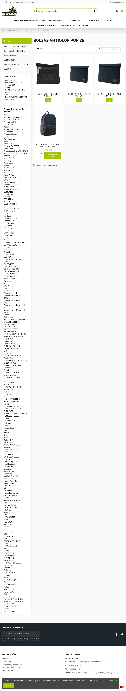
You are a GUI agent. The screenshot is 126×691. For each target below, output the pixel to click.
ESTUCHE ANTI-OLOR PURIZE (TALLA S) (79, 95)
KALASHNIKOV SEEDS (12, 445)
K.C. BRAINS (8, 442)
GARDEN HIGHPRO (11, 344)
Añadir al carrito (52, 155)
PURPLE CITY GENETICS (13, 599)
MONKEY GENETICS (12, 500)
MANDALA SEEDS (11, 476)
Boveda (7, 197)
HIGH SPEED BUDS (11, 402)
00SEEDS (7, 115)
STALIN (8, 88)
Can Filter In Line (10, 218)
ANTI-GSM (9, 100)
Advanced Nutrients (11, 132)
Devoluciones (21, 2)
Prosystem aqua (10, 580)
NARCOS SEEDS (10, 517)
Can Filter (7, 216)
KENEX (6, 452)
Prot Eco (7, 582)
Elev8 (6, 288)
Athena (6, 165)
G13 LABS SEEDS (10, 341)
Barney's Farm (9, 175)
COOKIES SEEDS (10, 245)
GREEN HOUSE (10, 363)
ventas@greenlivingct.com (78, 669)
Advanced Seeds (10, 134)
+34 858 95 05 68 (74, 665)
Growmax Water (10, 375)
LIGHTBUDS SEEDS (11, 457)
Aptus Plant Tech (10, 158)
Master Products (10, 481)
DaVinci (7, 252)
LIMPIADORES (10, 80)
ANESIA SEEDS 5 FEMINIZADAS (16, 153)
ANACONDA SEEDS (11, 146)
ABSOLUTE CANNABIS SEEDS (15, 117)
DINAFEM (7, 262)
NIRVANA (7, 527)
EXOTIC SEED (9, 324)
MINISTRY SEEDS (10, 495)
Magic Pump (9, 471)
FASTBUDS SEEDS (11, 329)
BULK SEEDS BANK (11, 209)
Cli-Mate (7, 238)
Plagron (7, 568)
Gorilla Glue (8, 358)
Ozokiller (7, 544)
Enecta (6, 315)
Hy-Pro (6, 418)
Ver (48, 100)
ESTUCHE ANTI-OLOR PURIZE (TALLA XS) (48, 95)
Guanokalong (9, 382)
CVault (6, 250)
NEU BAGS (8, 522)
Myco (6, 512)
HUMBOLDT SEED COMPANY (15, 414)
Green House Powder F (13, 365)
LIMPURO (7, 459)
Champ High (9, 233)
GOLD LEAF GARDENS (13, 356)
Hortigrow (8, 404)
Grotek (6, 370)
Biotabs (7, 185)
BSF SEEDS (8, 199)
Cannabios (8, 226)
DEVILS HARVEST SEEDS (13, 259)
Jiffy (5, 435)
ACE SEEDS (8, 124)
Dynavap (7, 281)
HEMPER (7, 392)
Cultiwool (7, 247)
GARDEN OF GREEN (12, 346)
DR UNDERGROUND (12, 271)
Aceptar (9, 685)
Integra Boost (9, 428)
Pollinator (7, 570)
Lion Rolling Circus (11, 462)
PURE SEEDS (9, 592)
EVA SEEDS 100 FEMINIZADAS (16, 320)
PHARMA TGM (9, 558)
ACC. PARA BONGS (11, 120)
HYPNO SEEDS (9, 421)
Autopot (7, 170)
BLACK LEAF (9, 187)
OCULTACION (9, 77)
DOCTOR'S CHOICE (11, 269)
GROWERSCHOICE (11, 373)
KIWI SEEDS (8, 455)
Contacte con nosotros (12, 668)
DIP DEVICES (9, 264)
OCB (5, 534)
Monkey (7, 498)
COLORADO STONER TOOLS (15, 242)
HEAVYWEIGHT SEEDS (13, 387)
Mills (5, 488)
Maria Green (8, 479)
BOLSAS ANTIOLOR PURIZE (16, 97)
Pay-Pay (7, 551)
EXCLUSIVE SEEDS (11, 322)
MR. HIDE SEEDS (10, 508)
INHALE (7, 426)
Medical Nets (9, 483)
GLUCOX (7, 353)
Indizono (7, 423)
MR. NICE (7, 510)
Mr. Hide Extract (10, 505)
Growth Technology (12, 377)
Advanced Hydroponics (13, 129)
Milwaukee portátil (11, 493)
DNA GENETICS (10, 267)
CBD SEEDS (8, 230)
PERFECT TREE (10, 553)
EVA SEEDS (8, 317)
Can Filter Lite (9, 221)
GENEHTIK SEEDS (11, 349)
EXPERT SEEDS (10, 327)
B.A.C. (6, 173)
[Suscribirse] (37, 634)
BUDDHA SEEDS (10, 204)
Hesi (5, 397)
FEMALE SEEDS (10, 332)
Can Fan (7, 214)
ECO (5, 284)
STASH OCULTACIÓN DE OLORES (15, 91)
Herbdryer (8, 394)
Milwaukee (8, 491)
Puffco (6, 587)
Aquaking (7, 161)
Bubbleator (8, 202)
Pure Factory (9, 589)
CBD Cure (8, 228)
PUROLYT (7, 597)
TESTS (7, 95)
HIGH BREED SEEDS (12, 399)
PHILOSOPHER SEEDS (12, 563)
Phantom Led (9, 556)
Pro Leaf (7, 575)
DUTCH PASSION (10, 274)
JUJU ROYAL (9, 440)
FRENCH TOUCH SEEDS (13, 337)
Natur (6, 520)
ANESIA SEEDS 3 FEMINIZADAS (16, 151)
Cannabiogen (9, 223)
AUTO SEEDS (9, 168)
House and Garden (11, 406)
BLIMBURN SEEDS (11, 189)
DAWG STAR (9, 254)
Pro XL (6, 577)
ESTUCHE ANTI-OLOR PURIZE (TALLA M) (109, 95)
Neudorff (7, 524)
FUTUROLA (8, 339)
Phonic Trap (8, 565)
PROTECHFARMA (10, 585)
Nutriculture (8, 532)
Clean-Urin (8, 235)
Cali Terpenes (9, 211)
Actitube (7, 127)
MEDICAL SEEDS (10, 486)
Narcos (6, 515)
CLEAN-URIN (10, 85)
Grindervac (8, 368)
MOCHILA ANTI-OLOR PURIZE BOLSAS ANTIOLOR (48, 146)
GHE (5, 351)
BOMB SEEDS (9, 192)
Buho (6, 206)
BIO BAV (7, 180)
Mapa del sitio (8, 671)
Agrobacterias (9, 139)
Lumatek (7, 469)
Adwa (6, 136)
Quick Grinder (9, 611)
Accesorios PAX (10, 122)
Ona (5, 539)
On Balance (8, 536)
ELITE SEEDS (9, 291)
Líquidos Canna (10, 464)
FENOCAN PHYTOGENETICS (15, 334)
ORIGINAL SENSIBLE (12, 541)
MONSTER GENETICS (12, 503)
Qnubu (6, 609)
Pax (5, 548)
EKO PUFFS (8, 286)
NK (5, 529)
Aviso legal (31, 2)
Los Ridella (8, 467)
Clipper (7, 240)
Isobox (6, 433)
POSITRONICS (9, 573)
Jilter (6, 438)
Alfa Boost (8, 144)
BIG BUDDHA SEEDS (12, 177)
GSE (5, 380)
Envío (12, 2)
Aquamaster (8, 163)
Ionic (6, 430)
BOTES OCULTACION (13, 83)
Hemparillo (8, 390)
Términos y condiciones (12, 665)
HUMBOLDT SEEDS (11, 416)
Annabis (7, 156)
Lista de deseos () (116, 2)
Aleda (6, 141)
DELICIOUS (8, 257)
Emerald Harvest (10, 293)
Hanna (6, 385)
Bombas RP (8, 194)
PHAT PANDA (9, 561)
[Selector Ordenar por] (106, 49)
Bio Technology (10, 182)
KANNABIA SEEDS (11, 450)
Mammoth (8, 474)
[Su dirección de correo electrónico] (18, 634)
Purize (6, 594)
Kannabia (7, 447)
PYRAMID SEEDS (10, 606)
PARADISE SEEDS (10, 546)
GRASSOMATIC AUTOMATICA (15, 361)
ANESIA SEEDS (9, 149)
